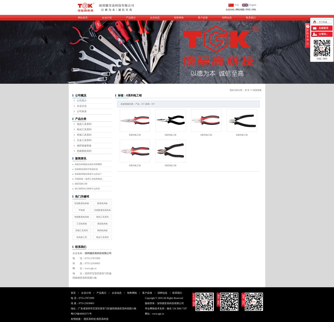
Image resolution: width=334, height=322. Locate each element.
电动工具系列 (84, 129)
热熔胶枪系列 (84, 151)
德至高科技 (90, 319)
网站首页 (83, 17)
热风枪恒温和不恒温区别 (86, 169)
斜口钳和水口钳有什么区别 (87, 188)
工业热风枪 (82, 223)
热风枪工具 (82, 237)
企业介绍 (107, 17)
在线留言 (323, 28)
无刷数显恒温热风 (102, 210)
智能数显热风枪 (81, 217)
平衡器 (82, 210)
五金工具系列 (84, 140)
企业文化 (82, 106)
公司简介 (82, 100)
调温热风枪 (102, 223)
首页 (73, 293)
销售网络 (179, 17)
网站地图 (240, 9)
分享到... (323, 34)
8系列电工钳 (135, 135)
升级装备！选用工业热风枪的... (89, 179)
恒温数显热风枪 (81, 203)
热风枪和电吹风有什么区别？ (88, 174)
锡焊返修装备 (84, 145)
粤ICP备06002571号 (81, 313)
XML (254, 9)
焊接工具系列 (84, 135)
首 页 (247, 90)
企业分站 (230, 9)
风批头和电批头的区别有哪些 (88, 164)
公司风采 (82, 111)
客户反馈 (203, 17)
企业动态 (155, 17)
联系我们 (251, 17)
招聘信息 (227, 17)
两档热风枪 (102, 230)
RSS (248, 9)
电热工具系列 (84, 124)
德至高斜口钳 (81, 184)
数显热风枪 (102, 203)
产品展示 (131, 17)
